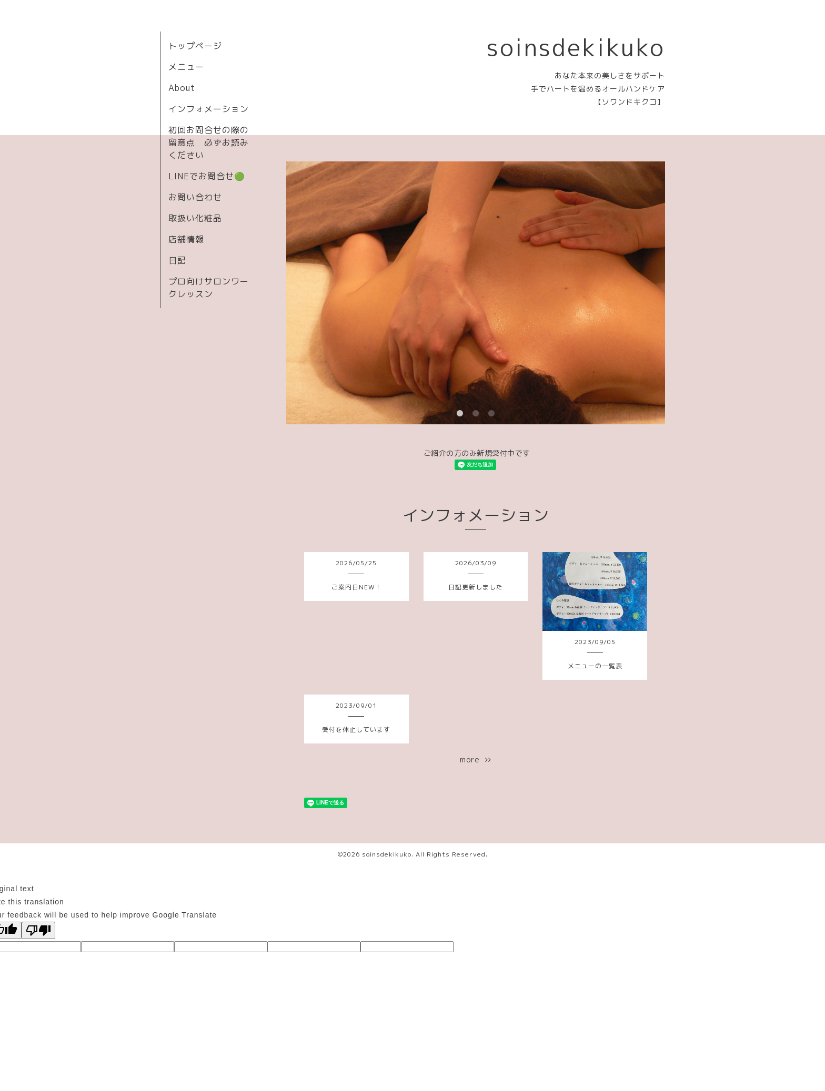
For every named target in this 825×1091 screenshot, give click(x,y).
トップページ (195, 46)
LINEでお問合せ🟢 (206, 176)
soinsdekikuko (576, 47)
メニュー (186, 67)
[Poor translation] (38, 930)
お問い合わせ (195, 197)
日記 (177, 260)
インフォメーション (208, 109)
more (475, 759)
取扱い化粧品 (195, 218)
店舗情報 (186, 239)
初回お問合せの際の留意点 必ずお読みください (208, 142)
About (181, 88)
